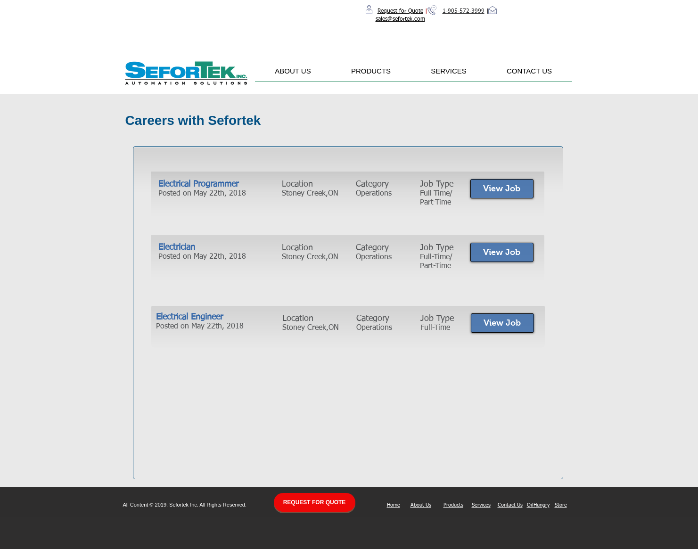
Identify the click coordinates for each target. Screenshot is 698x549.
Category (372, 184)
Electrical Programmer (198, 184)
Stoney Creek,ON (310, 257)
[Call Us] (432, 10)
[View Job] (502, 188)
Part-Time (435, 266)
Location (297, 184)
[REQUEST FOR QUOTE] (314, 502)
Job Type (436, 184)
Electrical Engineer (189, 317)
